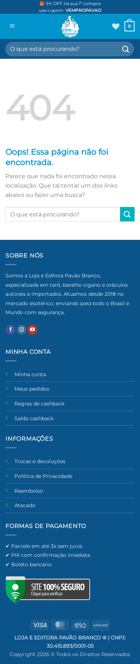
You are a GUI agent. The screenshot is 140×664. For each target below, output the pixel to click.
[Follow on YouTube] (32, 330)
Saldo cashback (34, 418)
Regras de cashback (39, 403)
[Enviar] (126, 49)
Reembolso (28, 491)
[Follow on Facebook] (11, 330)
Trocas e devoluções (39, 461)
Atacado (24, 505)
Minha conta (30, 374)
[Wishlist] (115, 26)
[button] (12, 26)
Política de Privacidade (43, 476)
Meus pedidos (31, 389)
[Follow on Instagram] (21, 330)
